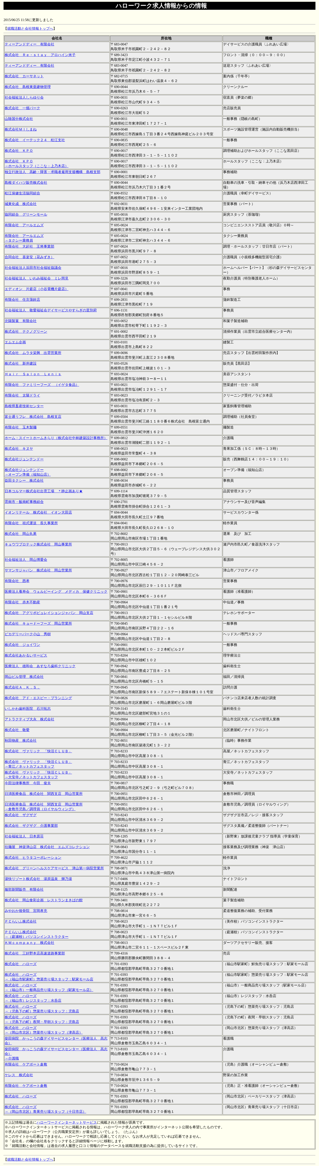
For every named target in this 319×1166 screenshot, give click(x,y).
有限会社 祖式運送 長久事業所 (31, 523)
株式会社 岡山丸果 (21, 534)
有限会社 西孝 (17, 581)
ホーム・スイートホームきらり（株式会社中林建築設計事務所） (56, 438)
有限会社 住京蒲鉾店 (22, 299)
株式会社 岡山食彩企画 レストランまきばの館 (44, 900)
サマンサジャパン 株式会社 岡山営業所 (38, 570)
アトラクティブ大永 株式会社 (29, 719)
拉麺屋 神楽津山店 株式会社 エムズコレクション (47, 847)
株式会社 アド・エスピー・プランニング (38, 698)
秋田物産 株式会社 (21, 740)
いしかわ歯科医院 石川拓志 (28, 708)
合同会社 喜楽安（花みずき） (29, 257)
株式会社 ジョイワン (22, 645)
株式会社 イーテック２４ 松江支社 (35, 140)
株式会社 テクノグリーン (26, 331)
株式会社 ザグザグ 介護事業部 (31, 826)
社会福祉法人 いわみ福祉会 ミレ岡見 (36, 278)
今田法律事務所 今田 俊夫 (28, 783)
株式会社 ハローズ (21, 964)
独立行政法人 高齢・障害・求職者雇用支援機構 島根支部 (52, 172)
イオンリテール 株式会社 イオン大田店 (38, 512)
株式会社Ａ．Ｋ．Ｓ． (22, 687)
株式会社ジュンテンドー (24, 459)
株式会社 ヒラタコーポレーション (33, 857)
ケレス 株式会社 (19, 1075)
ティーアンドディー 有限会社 (29, 44)
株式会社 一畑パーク (22, 108)
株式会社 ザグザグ (21, 815)
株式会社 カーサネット (24, 76)
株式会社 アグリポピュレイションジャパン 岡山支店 (49, 613)
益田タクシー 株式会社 (24, 480)
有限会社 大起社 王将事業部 (29, 246)
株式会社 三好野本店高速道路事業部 (35, 953)
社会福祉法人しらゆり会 (24, 97)
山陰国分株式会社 (19, 119)
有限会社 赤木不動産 (22, 602)
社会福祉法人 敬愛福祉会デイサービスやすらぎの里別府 (51, 310)
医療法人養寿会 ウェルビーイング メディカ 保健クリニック (56, 591)
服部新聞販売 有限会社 (24, 889)
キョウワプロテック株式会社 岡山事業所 (38, 544)
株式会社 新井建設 (21, 363)
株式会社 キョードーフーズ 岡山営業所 (38, 623)
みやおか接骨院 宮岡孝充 (26, 911)
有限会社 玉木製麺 (21, 427)
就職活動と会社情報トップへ (30, 28)
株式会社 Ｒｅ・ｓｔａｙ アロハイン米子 (40, 55)
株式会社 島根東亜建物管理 (28, 87)
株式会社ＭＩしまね (21, 129)
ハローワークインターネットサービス (67, 1122)
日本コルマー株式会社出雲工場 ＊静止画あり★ (44, 491)
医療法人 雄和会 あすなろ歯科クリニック (40, 666)
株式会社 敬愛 (17, 730)
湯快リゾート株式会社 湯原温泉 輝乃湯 (38, 879)
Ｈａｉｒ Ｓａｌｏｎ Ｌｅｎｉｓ (33, 374)
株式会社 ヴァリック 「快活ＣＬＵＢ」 (38, 751)
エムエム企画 (15, 342)
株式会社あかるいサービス (26, 655)
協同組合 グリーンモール (26, 214)
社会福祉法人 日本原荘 (24, 836)
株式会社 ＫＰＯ (19, 151)
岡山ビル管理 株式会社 (24, 677)
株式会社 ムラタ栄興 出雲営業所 (33, 353)
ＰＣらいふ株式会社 (21, 921)
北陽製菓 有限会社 (21, 321)
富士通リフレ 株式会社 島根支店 (33, 417)
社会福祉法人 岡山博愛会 (26, 559)
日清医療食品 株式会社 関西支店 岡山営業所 (44, 794)
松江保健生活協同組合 (22, 193)
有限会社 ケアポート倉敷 (26, 1064)
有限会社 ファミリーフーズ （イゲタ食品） (42, 385)
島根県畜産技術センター (24, 406)
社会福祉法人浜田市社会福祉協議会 (33, 268)
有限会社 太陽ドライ (22, 395)
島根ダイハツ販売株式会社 (26, 182)
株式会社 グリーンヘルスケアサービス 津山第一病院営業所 (54, 868)
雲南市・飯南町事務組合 (24, 502)
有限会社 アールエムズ (24, 225)
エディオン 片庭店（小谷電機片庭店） (36, 289)
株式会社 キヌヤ (19, 448)
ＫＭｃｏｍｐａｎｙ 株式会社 (29, 943)
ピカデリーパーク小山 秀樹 (28, 634)
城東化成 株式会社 (21, 204)
